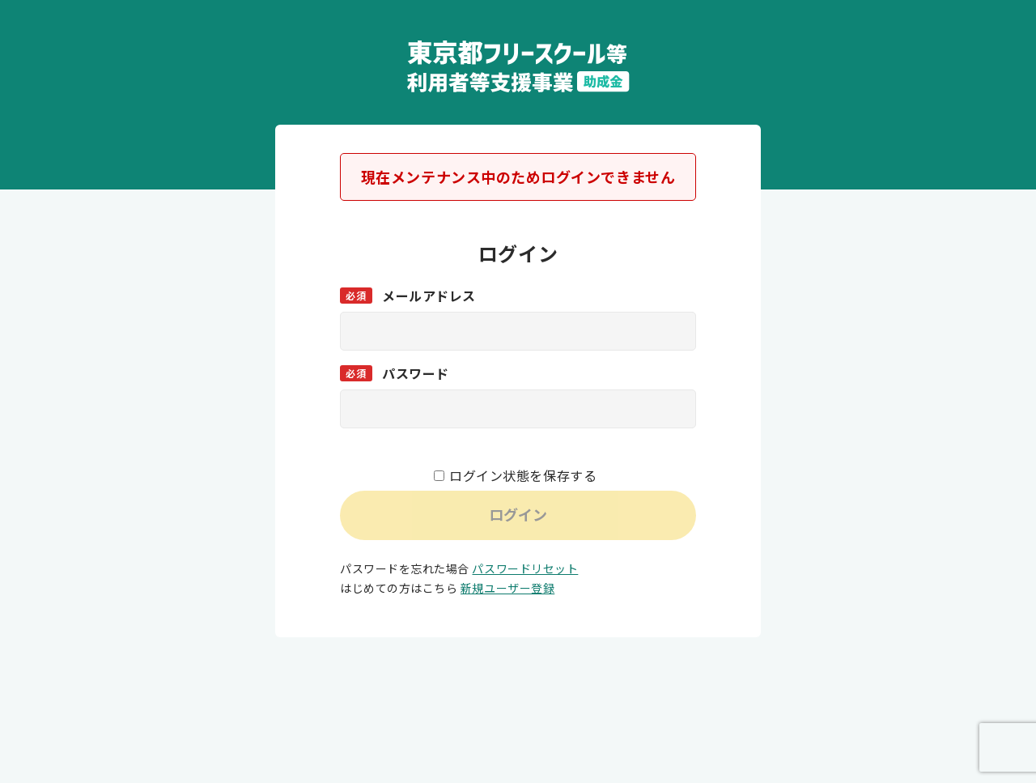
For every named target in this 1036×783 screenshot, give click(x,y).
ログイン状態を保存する (523, 475)
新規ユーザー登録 (507, 588)
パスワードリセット (525, 568)
